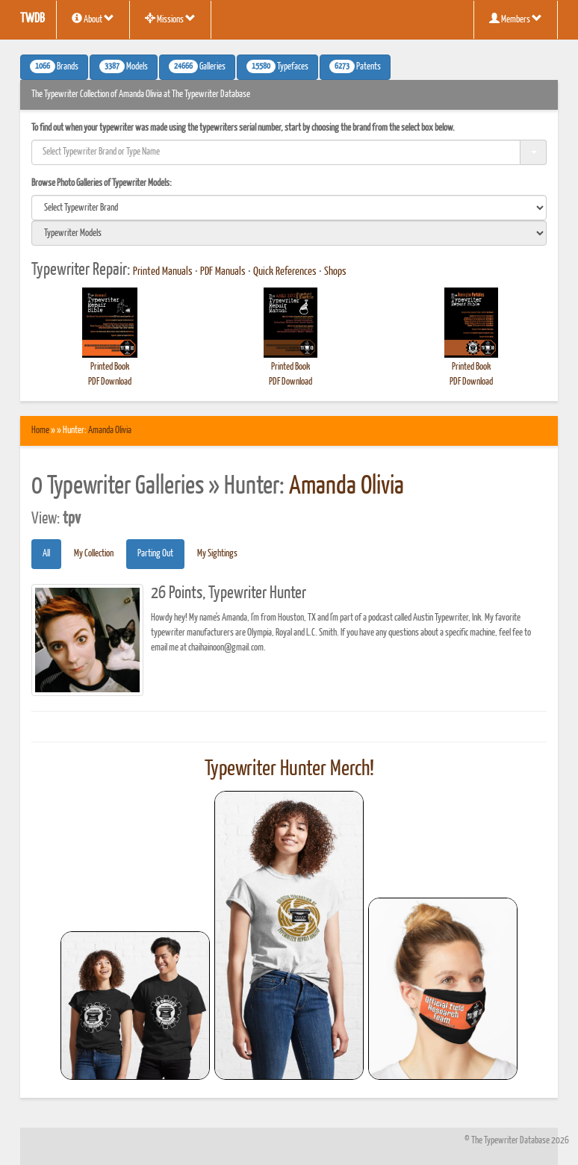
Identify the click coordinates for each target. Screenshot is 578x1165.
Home (40, 430)
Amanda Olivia (109, 430)
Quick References (285, 272)
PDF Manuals (223, 272)
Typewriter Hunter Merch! (289, 769)
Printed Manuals (163, 272)
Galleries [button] (197, 66)
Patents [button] (355, 66)
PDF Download (109, 382)
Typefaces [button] (277, 66)
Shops (335, 272)
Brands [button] (54, 66)
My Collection (94, 554)
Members (515, 19)
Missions (170, 19)
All (46, 554)
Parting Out (155, 554)
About (93, 19)
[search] (289, 207)
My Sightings (217, 554)
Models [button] (123, 66)
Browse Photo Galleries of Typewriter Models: (101, 183)
